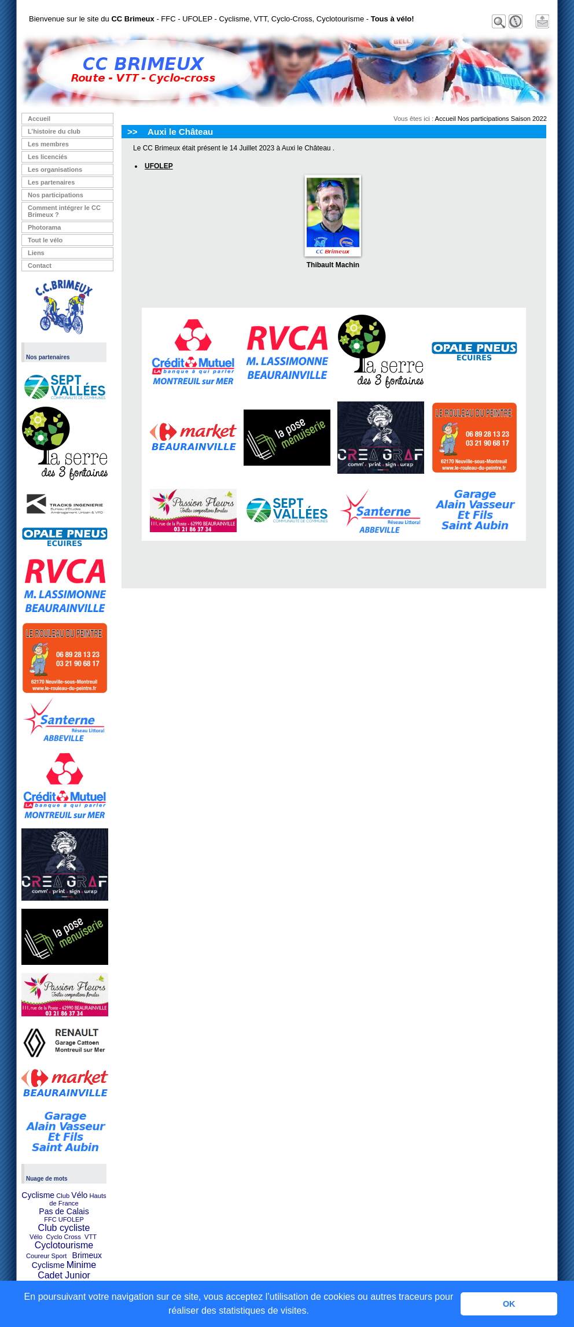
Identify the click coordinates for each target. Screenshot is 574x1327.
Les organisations (55, 169)
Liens (36, 252)
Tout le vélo (45, 240)
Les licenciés (48, 156)
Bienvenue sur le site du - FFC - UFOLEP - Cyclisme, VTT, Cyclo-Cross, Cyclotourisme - (221, 18)
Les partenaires (51, 182)
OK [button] (509, 1303)
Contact (39, 265)
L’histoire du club (54, 131)
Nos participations (55, 194)
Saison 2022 (529, 118)
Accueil (39, 118)
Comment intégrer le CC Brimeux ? (64, 211)
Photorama (44, 227)
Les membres (48, 144)
